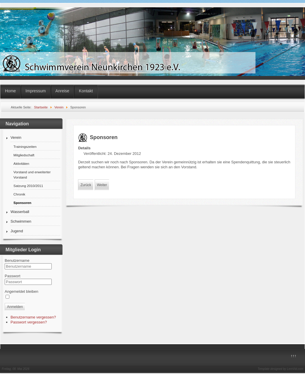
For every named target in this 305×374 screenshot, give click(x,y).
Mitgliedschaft (23, 155)
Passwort (12, 276)
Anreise (62, 91)
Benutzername (17, 260)
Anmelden (15, 307)
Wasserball (20, 211)
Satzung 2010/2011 (28, 186)
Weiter (102, 185)
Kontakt (86, 91)
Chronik (19, 194)
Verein (16, 137)
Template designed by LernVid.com (280, 368)
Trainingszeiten (25, 146)
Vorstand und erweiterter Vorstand (32, 174)
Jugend (17, 231)
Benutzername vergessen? (33, 317)
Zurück (85, 185)
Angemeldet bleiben (21, 291)
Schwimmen (21, 221)
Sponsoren (22, 203)
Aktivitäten (21, 163)
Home (10, 91)
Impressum (35, 91)
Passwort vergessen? (29, 322)
